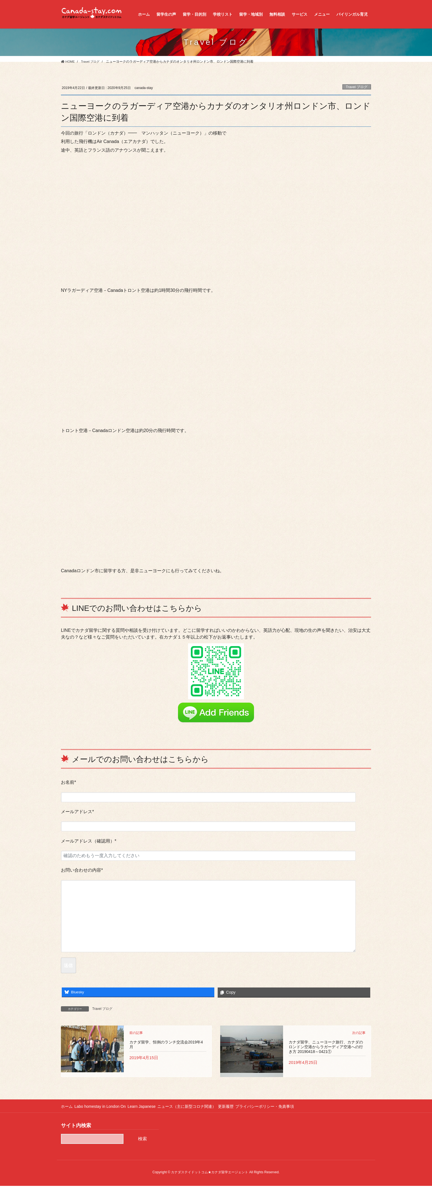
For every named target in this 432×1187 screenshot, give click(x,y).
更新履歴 (235, 1107)
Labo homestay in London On (102, 1107)
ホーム (67, 1107)
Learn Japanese (146, 1107)
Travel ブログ (357, 87)
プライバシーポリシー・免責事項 (276, 1107)
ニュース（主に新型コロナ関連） (194, 1107)
